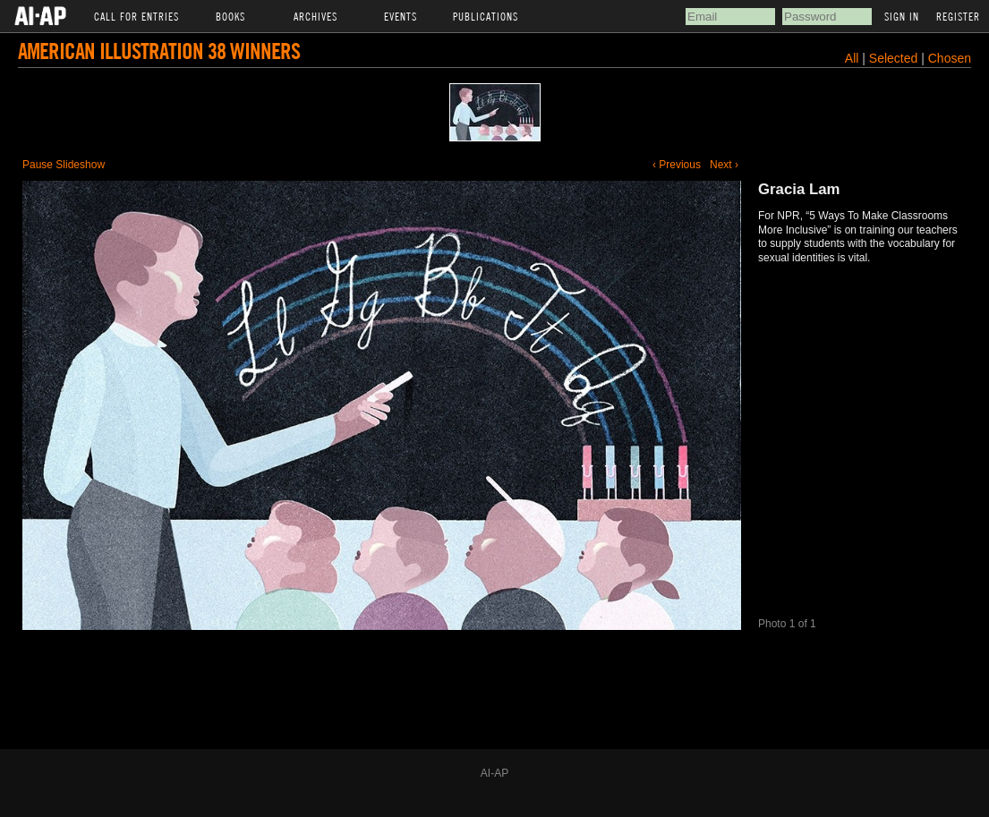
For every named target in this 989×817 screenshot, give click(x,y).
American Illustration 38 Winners (159, 50)
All (852, 58)
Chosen (949, 58)
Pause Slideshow (63, 164)
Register (958, 16)
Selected (895, 58)
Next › (724, 164)
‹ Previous (676, 164)
